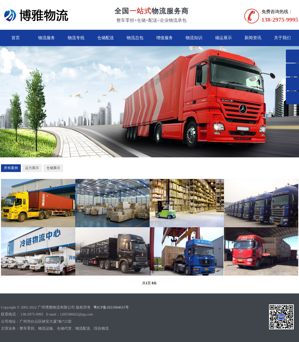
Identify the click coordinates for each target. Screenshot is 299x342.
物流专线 (76, 37)
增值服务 (164, 37)
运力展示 (32, 168)
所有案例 (11, 168)
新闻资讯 (253, 37)
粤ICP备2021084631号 (111, 307)
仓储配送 (105, 37)
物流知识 (194, 37)
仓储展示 (53, 168)
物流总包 (135, 37)
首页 (15, 37)
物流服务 (46, 37)
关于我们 (282, 37)
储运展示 (223, 37)
